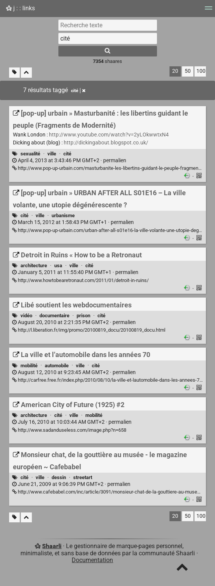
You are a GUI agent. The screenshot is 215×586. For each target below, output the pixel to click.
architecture (33, 265)
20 (175, 71)
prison (83, 315)
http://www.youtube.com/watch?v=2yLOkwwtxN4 (109, 135)
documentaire (54, 315)
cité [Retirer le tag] (78, 90)
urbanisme (63, 215)
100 (201, 71)
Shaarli (51, 546)
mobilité (29, 365)
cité (67, 154)
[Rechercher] (107, 51)
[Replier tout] (26, 72)
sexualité (30, 154)
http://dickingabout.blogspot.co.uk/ (106, 142)
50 (188, 71)
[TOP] (182, 568)
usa (58, 265)
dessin (59, 477)
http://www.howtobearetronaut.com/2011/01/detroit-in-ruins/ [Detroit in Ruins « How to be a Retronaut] (80, 280)
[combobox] (107, 38)
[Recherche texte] (107, 25)
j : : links (20, 8)
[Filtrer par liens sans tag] (14, 72)
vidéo (26, 315)
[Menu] (208, 10)
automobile (57, 365)
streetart (82, 477)
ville (51, 154)
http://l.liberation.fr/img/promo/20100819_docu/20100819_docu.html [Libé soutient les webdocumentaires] (88, 330)
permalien (69, 160)
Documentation (92, 560)
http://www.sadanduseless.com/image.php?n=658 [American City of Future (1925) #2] (69, 430)
